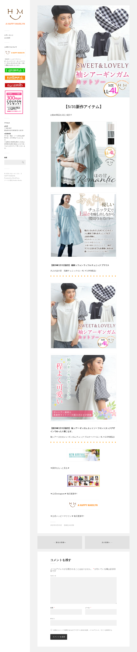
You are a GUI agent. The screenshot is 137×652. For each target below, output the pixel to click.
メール (88, 607)
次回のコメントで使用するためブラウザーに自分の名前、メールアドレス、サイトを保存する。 (83, 630)
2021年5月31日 (56, 525)
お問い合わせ (8, 35)
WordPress (15, 178)
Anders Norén (17, 180)
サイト (52, 618)
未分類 (71, 525)
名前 (52, 607)
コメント (53, 575)
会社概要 (7, 38)
